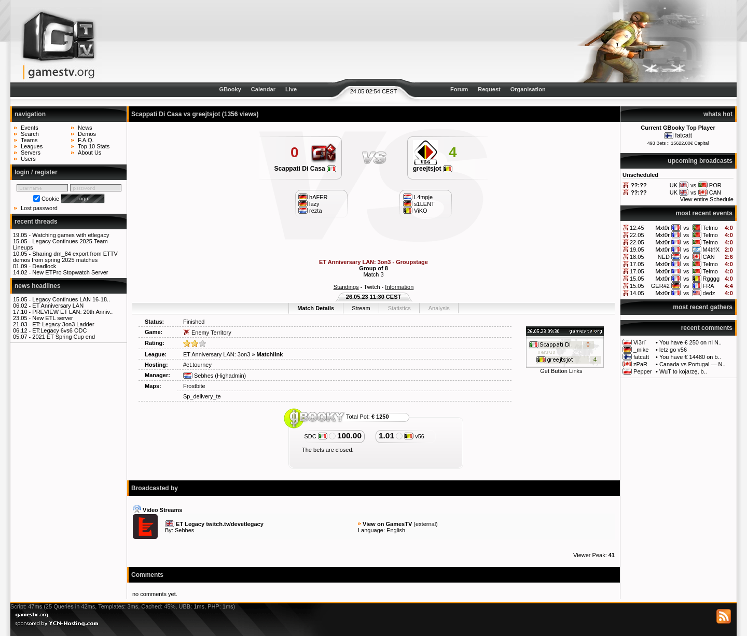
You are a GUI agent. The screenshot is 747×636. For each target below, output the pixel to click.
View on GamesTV (387, 524)
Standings (346, 287)
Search (30, 134)
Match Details (315, 308)
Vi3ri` (639, 342)
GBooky (230, 89)
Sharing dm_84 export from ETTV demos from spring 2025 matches (65, 257)
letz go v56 (673, 350)
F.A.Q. (86, 140)
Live (291, 89)
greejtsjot (432, 168)
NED (664, 257)
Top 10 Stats (93, 146)
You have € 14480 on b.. (690, 357)
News (85, 128)
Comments (147, 574)
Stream (361, 308)
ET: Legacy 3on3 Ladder (63, 324)
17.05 (637, 264)
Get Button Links (561, 371)
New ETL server (52, 318)
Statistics (399, 308)
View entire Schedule (707, 199)
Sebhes (198, 375)
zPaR (640, 364)
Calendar (263, 89)
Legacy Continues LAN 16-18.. (71, 299)
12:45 (637, 228)
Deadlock (44, 266)
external (426, 524)
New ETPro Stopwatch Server (70, 272)
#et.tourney (197, 365)
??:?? (639, 185)
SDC (315, 436)
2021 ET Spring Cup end (63, 337)
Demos (87, 134)
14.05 (637, 293)
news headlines (38, 285)
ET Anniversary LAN (58, 305)
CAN (709, 257)
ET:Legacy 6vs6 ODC (59, 330)
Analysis (439, 308)
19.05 (637, 249)
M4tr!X (711, 249)
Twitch (372, 287)
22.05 (637, 235)
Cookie (50, 199)
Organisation (528, 89)
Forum (459, 89)
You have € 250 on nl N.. (690, 342)
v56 (414, 436)
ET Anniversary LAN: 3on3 (216, 354)
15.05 (637, 278)
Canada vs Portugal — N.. (692, 364)
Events (29, 128)
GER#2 (660, 286)
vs (686, 228)
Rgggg (711, 278)
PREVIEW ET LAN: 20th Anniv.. (72, 312)
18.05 (637, 257)
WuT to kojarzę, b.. (683, 371)
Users (28, 159)
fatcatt (683, 135)
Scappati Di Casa (305, 168)
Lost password (39, 208)
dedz (709, 293)
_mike (640, 350)
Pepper (642, 371)
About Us (89, 152)
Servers (30, 152)
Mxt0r (662, 228)
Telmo (710, 228)
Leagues (32, 146)
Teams (29, 140)
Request (489, 89)
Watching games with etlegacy (70, 235)
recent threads (36, 221)
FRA (708, 286)
